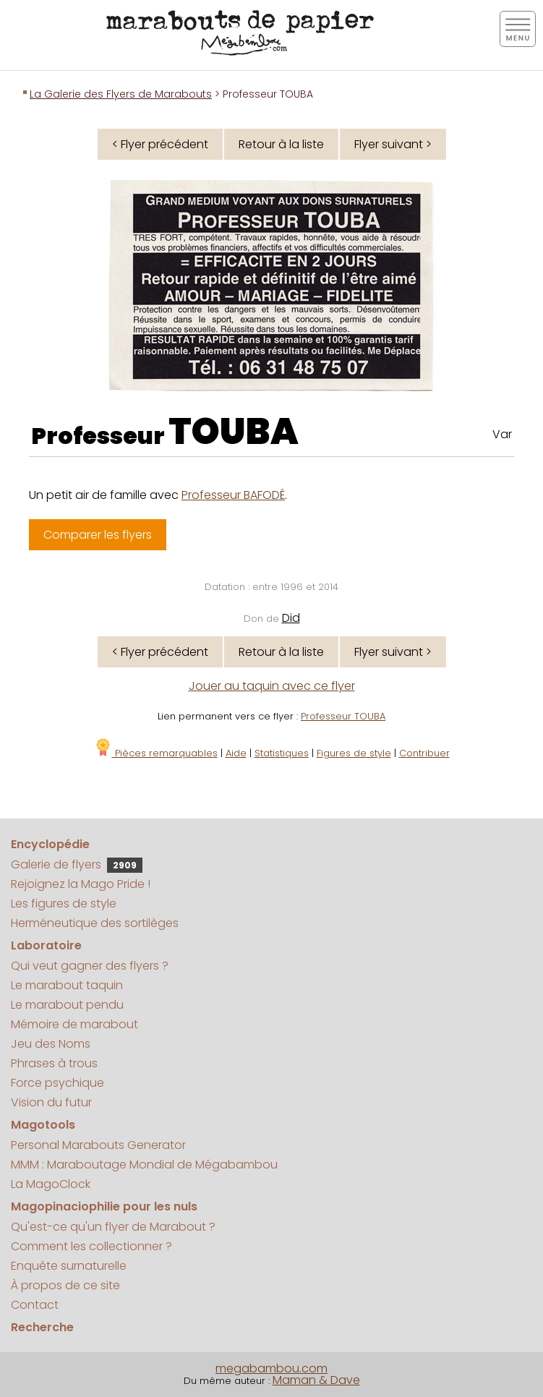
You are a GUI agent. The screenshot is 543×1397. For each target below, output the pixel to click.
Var (502, 434)
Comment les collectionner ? (91, 1246)
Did (291, 618)
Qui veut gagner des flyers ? (89, 965)
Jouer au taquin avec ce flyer (272, 686)
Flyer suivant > (393, 144)
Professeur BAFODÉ (233, 495)
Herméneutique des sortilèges (95, 923)
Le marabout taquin (67, 985)
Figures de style (354, 753)
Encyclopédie (50, 844)
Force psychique (57, 1083)
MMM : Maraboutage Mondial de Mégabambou (144, 1164)
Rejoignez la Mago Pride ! (80, 884)
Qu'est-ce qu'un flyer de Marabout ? (113, 1226)
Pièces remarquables (156, 753)
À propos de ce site (65, 1285)
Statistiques (282, 753)
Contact (35, 1304)
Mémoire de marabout (74, 1024)
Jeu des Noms (50, 1043)
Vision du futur (51, 1102)
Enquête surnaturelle (69, 1265)
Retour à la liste (281, 144)
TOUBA (233, 431)
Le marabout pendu (67, 1004)
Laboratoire (46, 945)
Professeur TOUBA (343, 716)
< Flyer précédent (160, 144)
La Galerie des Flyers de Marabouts (121, 94)
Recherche (42, 1327)
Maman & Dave (316, 1380)
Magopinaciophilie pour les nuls (104, 1206)
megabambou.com (271, 1368)
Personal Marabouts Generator (98, 1145)
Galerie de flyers (76, 864)
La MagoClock (50, 1184)
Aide (236, 753)
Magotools (43, 1124)
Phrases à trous (54, 1063)
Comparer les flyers (97, 534)
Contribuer (424, 753)
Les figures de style (63, 903)
